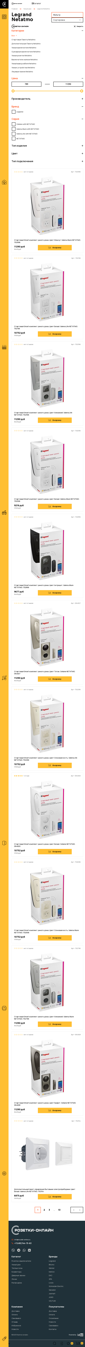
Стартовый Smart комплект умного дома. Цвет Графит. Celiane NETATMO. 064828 (45, 1104)
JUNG (51, 1297)
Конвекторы (16, 1272)
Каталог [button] (36, 3)
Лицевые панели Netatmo (22, 71)
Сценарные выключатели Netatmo (26, 51)
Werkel (51, 1268)
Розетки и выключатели (21, 1261)
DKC (50, 1275)
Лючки (14, 1279)
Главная (15, 9)
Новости (15, 1329)
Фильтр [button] (56, 15)
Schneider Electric (56, 1286)
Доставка (15, 1311)
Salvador (52, 1290)
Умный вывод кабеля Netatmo (24, 63)
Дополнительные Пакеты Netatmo (26, 43)
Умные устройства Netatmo (23, 67)
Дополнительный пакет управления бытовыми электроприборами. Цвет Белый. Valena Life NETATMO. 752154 (44, 1190)
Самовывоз (16, 1318)
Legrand (52, 1261)
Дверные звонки (18, 1275)
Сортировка (59, 20)
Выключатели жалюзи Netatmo (25, 59)
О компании (53, 1318)
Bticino (51, 1264)
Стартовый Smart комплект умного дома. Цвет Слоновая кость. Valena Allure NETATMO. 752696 (46, 931)
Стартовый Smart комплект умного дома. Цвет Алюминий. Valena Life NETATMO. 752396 (43, 414)
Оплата (15, 1314)
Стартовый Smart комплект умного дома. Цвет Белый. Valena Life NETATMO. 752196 (46, 327)
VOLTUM (52, 1301)
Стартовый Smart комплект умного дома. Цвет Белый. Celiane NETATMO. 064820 (44, 845)
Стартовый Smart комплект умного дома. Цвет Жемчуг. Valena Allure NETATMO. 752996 (47, 241)
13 (59, 1209)
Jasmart (52, 1293)
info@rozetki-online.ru (21, 1240)
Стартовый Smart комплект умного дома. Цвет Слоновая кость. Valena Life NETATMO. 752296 (45, 759)
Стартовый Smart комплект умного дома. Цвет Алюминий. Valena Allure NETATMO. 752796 (44, 1018)
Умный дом (27, 9)
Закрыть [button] (78, 26)
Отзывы (15, 1322)
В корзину (54, 247)
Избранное (16, 1325)
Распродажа (17, 1283)
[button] (54, 1343)
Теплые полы (17, 1268)
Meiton (52, 1272)
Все (14, 35)
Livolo (51, 1283)
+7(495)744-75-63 (21, 1243)
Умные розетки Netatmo (22, 55)
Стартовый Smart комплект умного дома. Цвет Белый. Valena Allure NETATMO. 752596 (46, 500)
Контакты (52, 1329)
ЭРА (50, 1279)
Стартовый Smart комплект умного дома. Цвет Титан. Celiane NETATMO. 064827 (44, 672)
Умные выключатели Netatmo (24, 47)
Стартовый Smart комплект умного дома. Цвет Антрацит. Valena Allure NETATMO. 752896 (43, 586)
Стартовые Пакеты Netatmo (23, 39)
